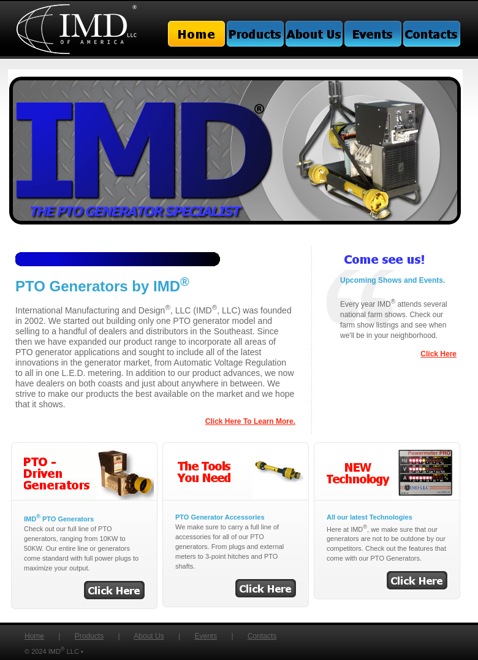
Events (205, 636)
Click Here (438, 354)
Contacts (262, 636)
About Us (149, 636)
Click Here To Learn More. (250, 421)
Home (34, 636)
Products (89, 636)
